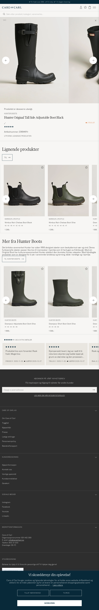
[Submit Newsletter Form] (93, 390)
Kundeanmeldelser (9, 478)
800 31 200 (13, 542)
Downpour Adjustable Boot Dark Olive (20, 324)
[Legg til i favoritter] (42, 168)
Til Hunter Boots (14, 259)
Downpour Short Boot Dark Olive (62, 324)
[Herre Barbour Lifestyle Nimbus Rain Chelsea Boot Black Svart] (24, 190)
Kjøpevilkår (6, 427)
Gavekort (5, 483)
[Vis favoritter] (85, 7)
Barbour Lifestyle (12, 219)
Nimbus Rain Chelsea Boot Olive (62, 222)
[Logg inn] (81, 7)
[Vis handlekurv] (90, 7)
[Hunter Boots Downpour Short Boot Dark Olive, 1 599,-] (68, 299)
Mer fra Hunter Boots (22, 241)
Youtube (5, 511)
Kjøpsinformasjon (9, 465)
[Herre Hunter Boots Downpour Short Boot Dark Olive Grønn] (68, 292)
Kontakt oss (7, 469)
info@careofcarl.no (16, 540)
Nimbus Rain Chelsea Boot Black (18, 222)
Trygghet (5, 423)
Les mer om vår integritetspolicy (49, 395)
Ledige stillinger (8, 437)
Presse (4, 432)
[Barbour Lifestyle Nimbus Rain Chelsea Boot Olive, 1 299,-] (68, 198)
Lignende (20, 149)
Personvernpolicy (9, 441)
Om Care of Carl (8, 418)
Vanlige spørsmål (9, 474)
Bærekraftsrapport (9, 446)
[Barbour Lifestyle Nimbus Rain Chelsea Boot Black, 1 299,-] (24, 198)
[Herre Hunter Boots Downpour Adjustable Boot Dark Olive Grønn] (24, 292)
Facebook (6, 507)
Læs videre (58, 585)
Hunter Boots (10, 113)
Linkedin (5, 516)
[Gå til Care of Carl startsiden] (12, 7)
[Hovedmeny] (94, 7)
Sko (4, 20)
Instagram (6, 502)
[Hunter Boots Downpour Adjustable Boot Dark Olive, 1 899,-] (24, 299)
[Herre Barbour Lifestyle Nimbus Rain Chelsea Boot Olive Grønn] (68, 190)
